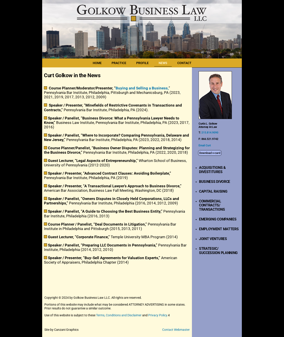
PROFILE (142, 63)
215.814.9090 (209, 132)
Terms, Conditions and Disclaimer (119, 315)
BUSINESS (207, 182)
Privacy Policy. (158, 315)
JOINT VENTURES (213, 239)
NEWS (163, 63)
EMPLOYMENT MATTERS (219, 229)
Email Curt (205, 145)
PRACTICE (119, 63)
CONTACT (184, 63)
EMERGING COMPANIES (217, 219)
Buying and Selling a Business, (142, 88)
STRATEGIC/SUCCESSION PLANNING (218, 250)
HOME (97, 63)
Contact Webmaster (176, 329)
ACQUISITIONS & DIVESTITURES (212, 169)
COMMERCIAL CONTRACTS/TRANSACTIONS (212, 205)
